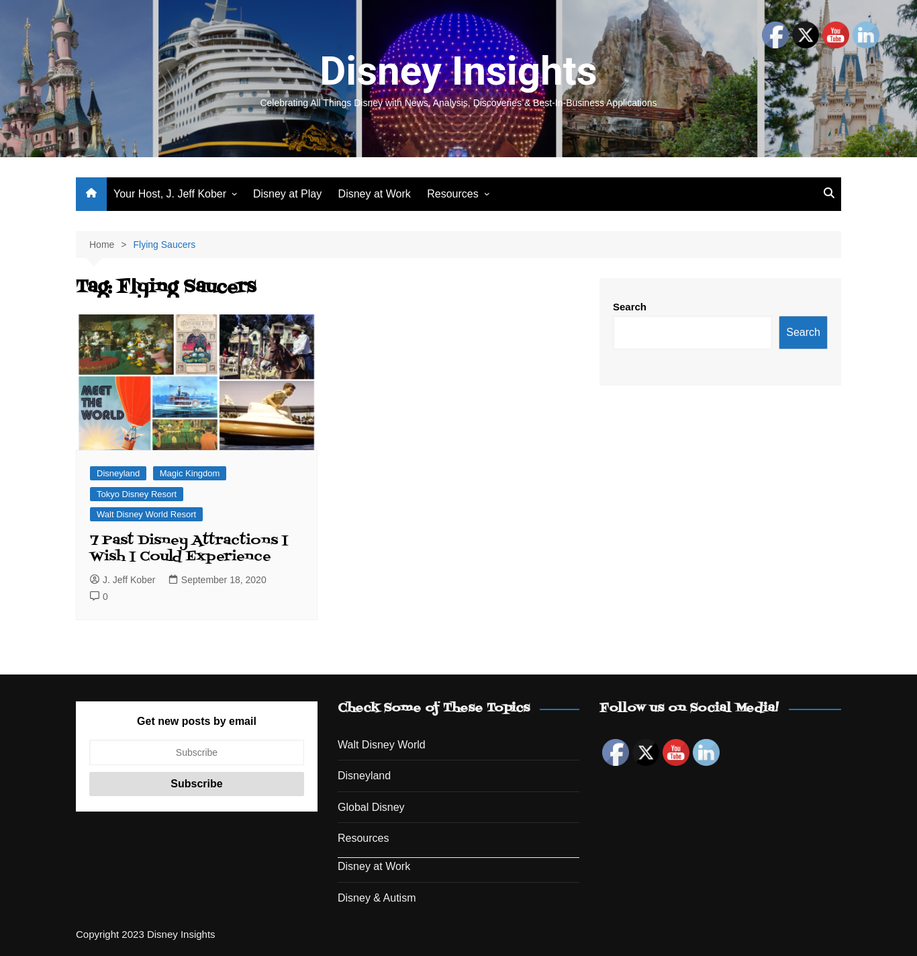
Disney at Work (374, 194)
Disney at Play (287, 194)
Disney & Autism (377, 898)
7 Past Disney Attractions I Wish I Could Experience (189, 549)
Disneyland (118, 473)
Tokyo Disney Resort (137, 494)
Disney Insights (458, 71)
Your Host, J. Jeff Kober (169, 194)
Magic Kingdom (190, 473)
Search (629, 306)
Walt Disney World (382, 744)
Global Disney (371, 807)
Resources (452, 194)
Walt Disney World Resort (146, 514)
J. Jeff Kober (122, 579)
